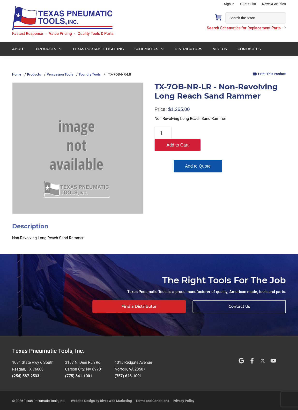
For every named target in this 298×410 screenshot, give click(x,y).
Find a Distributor (188, 306)
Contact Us (256, 306)
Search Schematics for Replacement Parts (246, 28)
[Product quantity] (163, 133)
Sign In (229, 4)
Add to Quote (196, 154)
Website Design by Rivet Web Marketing (101, 400)
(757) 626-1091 (128, 375)
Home (16, 74)
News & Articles (274, 4)
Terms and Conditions (152, 400)
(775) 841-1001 (78, 375)
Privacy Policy (183, 400)
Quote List (248, 4)
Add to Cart (197, 133)
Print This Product (269, 74)
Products (34, 74)
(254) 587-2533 (25, 375)
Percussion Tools (60, 74)
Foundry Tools (90, 74)
